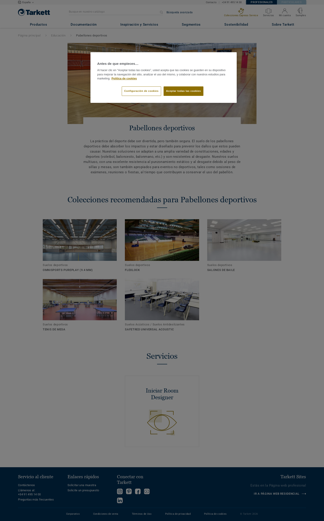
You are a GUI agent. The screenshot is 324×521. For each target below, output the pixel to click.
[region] (163, 77)
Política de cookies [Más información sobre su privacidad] (124, 78)
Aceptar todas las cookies (183, 91)
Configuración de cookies (141, 91)
